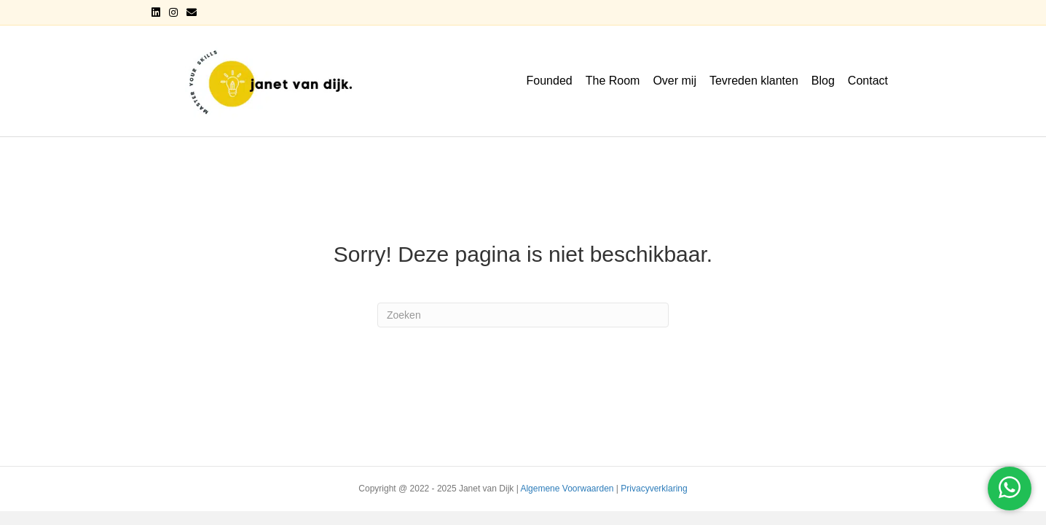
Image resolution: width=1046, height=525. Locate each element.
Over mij (674, 80)
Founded (550, 80)
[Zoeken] (523, 315)
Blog (823, 80)
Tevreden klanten (753, 80)
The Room (613, 80)
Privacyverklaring (654, 488)
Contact (868, 80)
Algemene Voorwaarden (566, 488)
